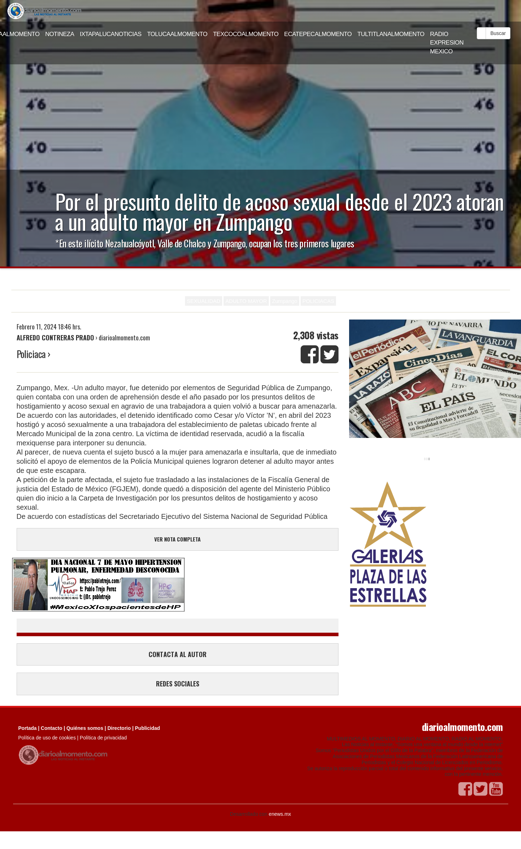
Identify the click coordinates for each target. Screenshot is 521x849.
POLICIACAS (318, 301)
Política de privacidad (103, 737)
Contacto (51, 728)
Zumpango (284, 301)
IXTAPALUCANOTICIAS (110, 34)
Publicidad (147, 728)
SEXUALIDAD (203, 301)
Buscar (498, 33)
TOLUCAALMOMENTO (177, 34)
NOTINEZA (59, 34)
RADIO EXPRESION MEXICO (447, 43)
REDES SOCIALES (177, 683)
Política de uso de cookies (47, 737)
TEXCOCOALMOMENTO (245, 34)
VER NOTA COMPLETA (177, 539)
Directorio (119, 728)
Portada (27, 728)
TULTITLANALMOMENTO (390, 34)
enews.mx (280, 814)
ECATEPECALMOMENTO (318, 34)
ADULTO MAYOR (246, 301)
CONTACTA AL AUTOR (178, 654)
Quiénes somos (84, 728)
